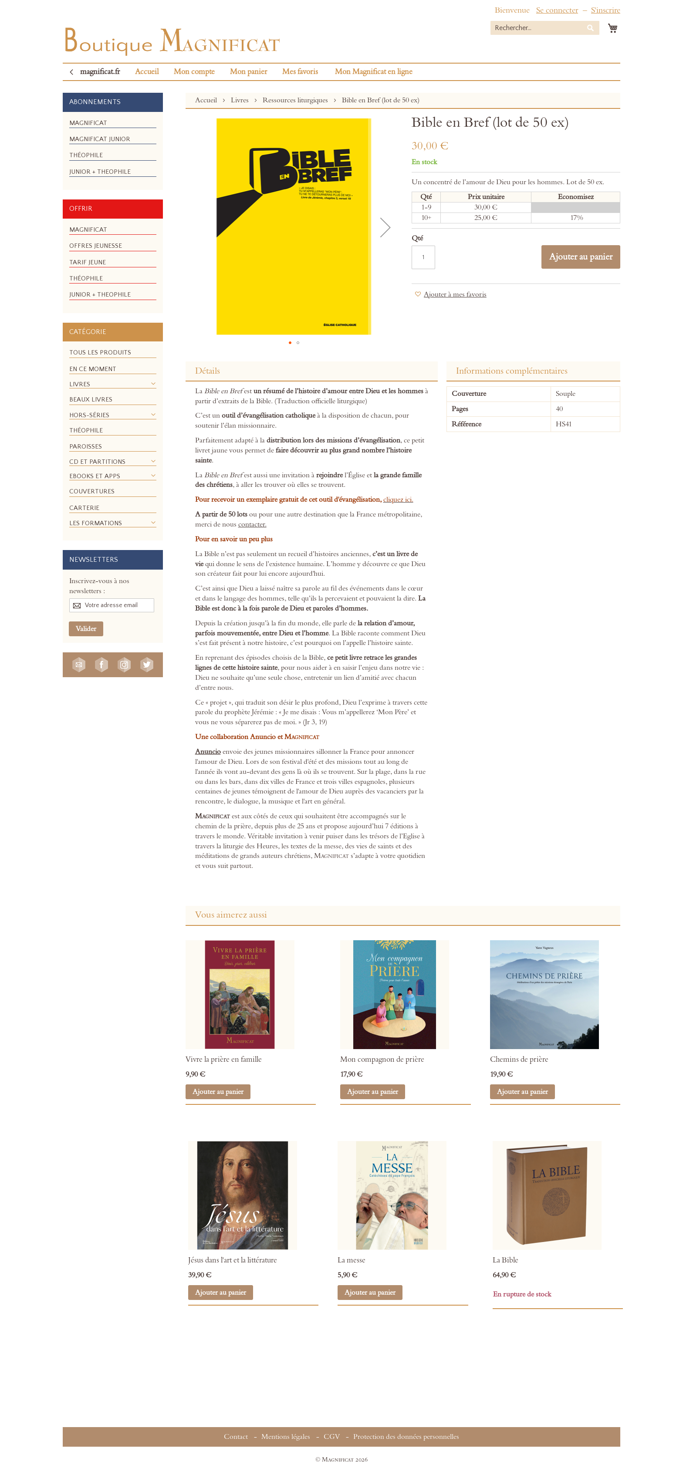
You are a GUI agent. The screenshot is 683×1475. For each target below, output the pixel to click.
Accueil (147, 72)
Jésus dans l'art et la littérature (232, 1260)
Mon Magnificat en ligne (374, 72)
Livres (240, 100)
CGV (332, 1436)
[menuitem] (88, 123)
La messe (351, 1260)
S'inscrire (605, 10)
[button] (290, 342)
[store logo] (171, 39)
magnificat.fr (100, 72)
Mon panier (248, 72)
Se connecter (557, 10)
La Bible (505, 1260)
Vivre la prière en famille (224, 1059)
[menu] (113, 151)
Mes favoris (300, 72)
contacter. (252, 524)
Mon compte (194, 72)
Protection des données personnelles (406, 1436)
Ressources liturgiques (296, 100)
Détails (207, 371)
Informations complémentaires (512, 371)
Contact (236, 1436)
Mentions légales (285, 1436)
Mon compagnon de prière (382, 1059)
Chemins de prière (519, 1059)
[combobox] (544, 28)
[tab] (312, 371)
